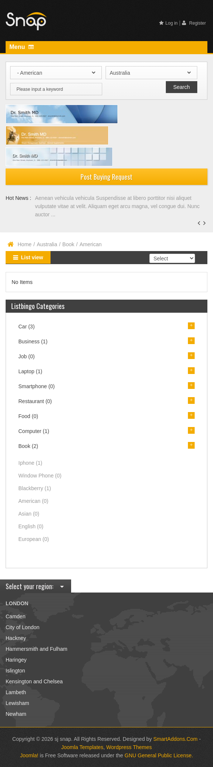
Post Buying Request (106, 177)
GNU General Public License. (159, 755)
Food (28, 416)
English (30, 526)
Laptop (30, 371)
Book (68, 244)
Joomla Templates (82, 747)
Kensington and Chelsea (34, 681)
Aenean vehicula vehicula (65, 198)
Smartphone (36, 386)
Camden (15, 616)
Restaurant (35, 401)
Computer (33, 431)
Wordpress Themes (129, 747)
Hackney (16, 638)
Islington (15, 671)
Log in (168, 23)
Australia (47, 244)
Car (26, 327)
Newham (16, 714)
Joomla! (29, 755)
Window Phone (39, 476)
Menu (21, 47)
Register (194, 23)
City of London (22, 627)
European (33, 539)
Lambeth (16, 692)
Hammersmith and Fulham (36, 649)
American (33, 501)
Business (33, 341)
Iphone (30, 463)
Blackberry (34, 488)
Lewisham (17, 703)
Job (26, 356)
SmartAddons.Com (175, 739)
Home (24, 244)
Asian (28, 514)
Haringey (16, 660)
